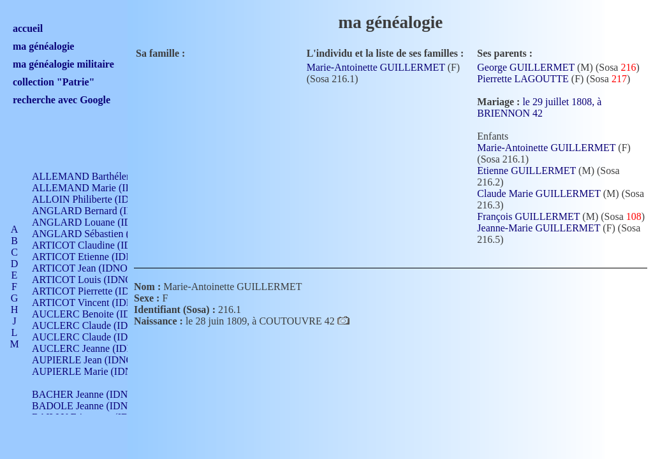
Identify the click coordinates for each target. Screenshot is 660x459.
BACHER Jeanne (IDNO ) (86, 394)
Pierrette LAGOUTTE (523, 78)
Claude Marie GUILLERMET (538, 193)
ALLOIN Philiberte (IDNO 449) (98, 199)
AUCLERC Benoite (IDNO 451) (99, 314)
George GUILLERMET (526, 67)
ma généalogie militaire (63, 64)
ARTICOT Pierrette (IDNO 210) (98, 291)
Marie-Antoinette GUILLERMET (376, 67)
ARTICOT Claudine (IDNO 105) (100, 245)
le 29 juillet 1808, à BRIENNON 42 (539, 107)
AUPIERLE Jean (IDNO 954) (93, 359)
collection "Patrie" (53, 81)
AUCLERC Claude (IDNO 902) (98, 325)
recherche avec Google (61, 99)
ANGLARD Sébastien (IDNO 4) (99, 233)
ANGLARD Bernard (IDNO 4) (95, 210)
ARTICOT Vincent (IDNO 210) (97, 302)
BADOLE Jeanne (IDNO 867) (94, 405)
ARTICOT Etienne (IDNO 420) (97, 256)
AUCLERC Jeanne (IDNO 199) (97, 348)
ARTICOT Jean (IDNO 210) (90, 268)
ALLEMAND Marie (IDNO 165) (100, 187)
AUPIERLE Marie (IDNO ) (88, 371)
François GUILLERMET (528, 216)
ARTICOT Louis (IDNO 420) (93, 279)
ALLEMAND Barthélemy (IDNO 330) (112, 176)
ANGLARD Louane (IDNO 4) (95, 222)
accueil (28, 28)
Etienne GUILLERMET (526, 170)
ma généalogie (43, 46)
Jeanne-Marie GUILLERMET (538, 227)
